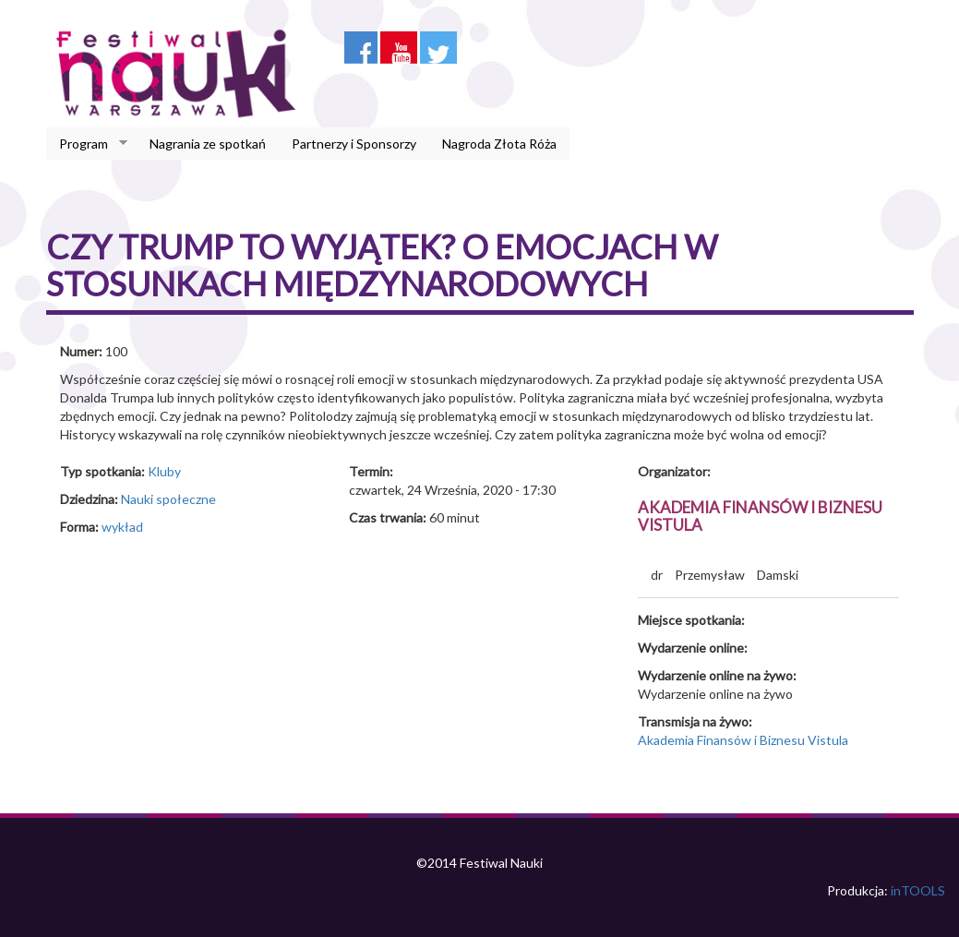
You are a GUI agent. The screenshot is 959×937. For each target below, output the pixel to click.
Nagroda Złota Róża (499, 143)
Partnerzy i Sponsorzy (354, 143)
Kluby (164, 471)
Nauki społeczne (168, 499)
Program (86, 144)
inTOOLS (918, 890)
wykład (122, 527)
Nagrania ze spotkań (208, 143)
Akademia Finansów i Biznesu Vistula (760, 516)
